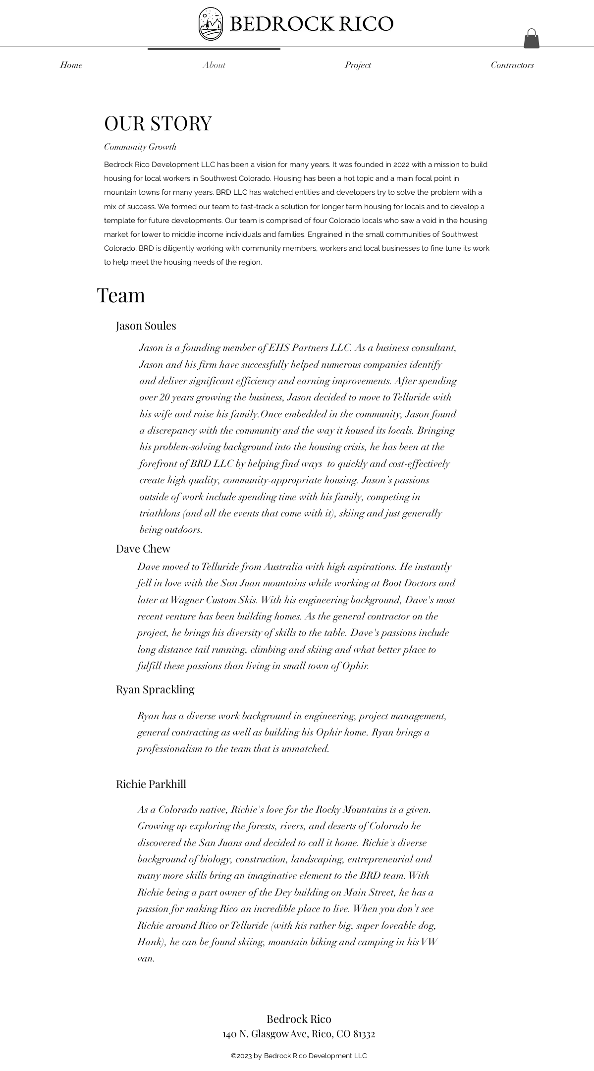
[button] (531, 38)
